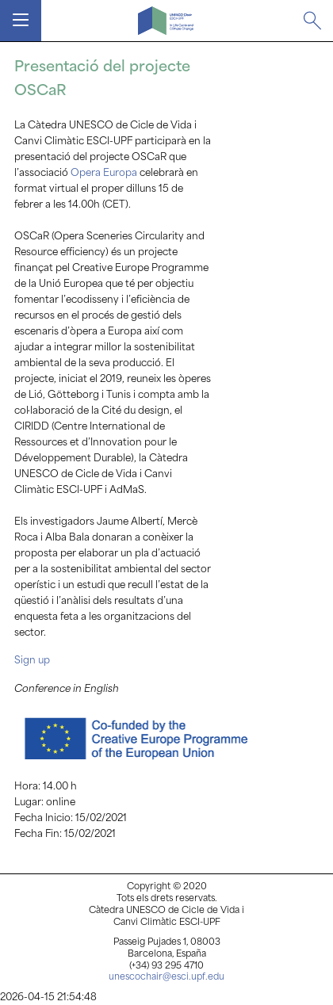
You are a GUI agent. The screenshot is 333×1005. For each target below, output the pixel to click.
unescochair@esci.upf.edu (166, 977)
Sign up (33, 661)
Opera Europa (104, 173)
